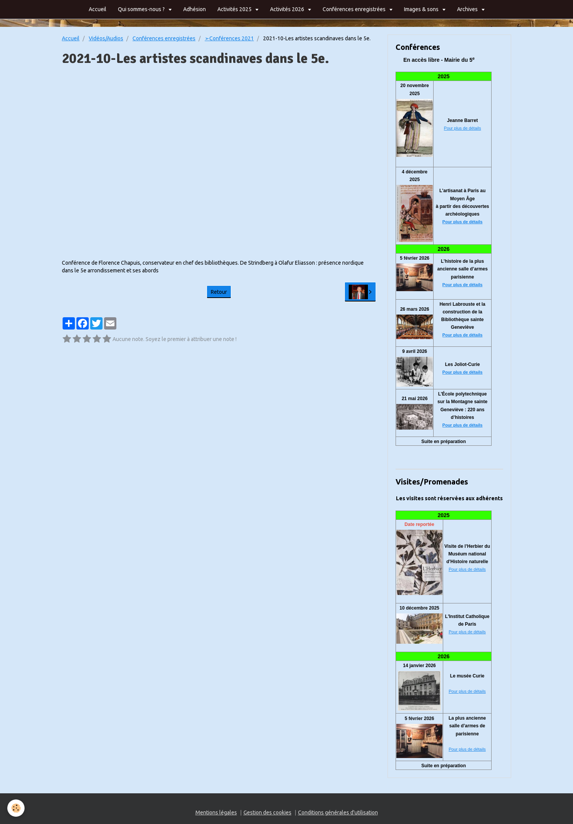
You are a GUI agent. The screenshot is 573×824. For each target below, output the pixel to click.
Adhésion (194, 9)
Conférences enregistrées (355, 9)
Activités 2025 (235, 9)
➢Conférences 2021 (229, 38)
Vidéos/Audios (106, 38)
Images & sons (422, 9)
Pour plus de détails (462, 128)
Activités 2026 (287, 9)
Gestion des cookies (267, 812)
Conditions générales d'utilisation (338, 812)
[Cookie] (16, 808)
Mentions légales (216, 812)
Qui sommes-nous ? (142, 9)
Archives (468, 9)
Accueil (97, 9)
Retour (219, 292)
